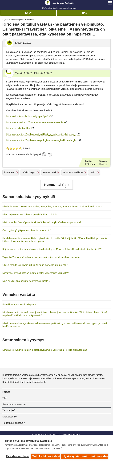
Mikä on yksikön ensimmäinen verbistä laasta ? (26, 281)
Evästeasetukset (17, 456)
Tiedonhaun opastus (12, 422)
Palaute (6, 391)
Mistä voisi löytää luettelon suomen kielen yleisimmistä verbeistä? (35, 273)
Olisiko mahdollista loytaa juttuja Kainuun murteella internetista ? (35, 265)
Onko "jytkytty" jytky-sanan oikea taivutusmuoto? (27, 230)
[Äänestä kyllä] (44, 154)
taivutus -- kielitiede (73, 172)
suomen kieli (49, 172)
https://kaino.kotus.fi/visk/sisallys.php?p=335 (28, 116)
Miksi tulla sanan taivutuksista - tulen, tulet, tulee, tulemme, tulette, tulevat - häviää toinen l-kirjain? (52, 206)
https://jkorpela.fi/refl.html (19, 128)
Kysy (28, 13)
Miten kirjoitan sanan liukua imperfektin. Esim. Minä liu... (30, 214)
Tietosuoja (7, 410)
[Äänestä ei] (50, 155)
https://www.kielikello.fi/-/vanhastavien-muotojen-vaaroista (35, 122)
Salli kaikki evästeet (46, 456)
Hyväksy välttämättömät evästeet (85, 456)
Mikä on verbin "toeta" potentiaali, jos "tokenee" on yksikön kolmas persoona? (41, 222)
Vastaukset (29, 19)
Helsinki (103, 164)
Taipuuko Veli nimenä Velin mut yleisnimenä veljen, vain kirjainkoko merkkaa (41, 257)
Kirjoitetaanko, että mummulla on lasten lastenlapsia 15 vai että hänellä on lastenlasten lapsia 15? (51, 249)
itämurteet (9, 172)
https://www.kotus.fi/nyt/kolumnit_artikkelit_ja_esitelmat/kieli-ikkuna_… (41, 134)
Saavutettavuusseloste (13, 404)
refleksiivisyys (29, 172)
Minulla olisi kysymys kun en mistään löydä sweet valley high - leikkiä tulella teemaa (44, 349)
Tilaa (4, 398)
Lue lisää (56, 448)
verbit (93, 172)
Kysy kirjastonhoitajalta (12, 19)
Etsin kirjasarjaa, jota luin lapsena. (19, 304)
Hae (84, 13)
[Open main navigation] (110, 2)
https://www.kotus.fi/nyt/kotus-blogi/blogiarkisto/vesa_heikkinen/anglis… (42, 140)
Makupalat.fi (8, 416)
